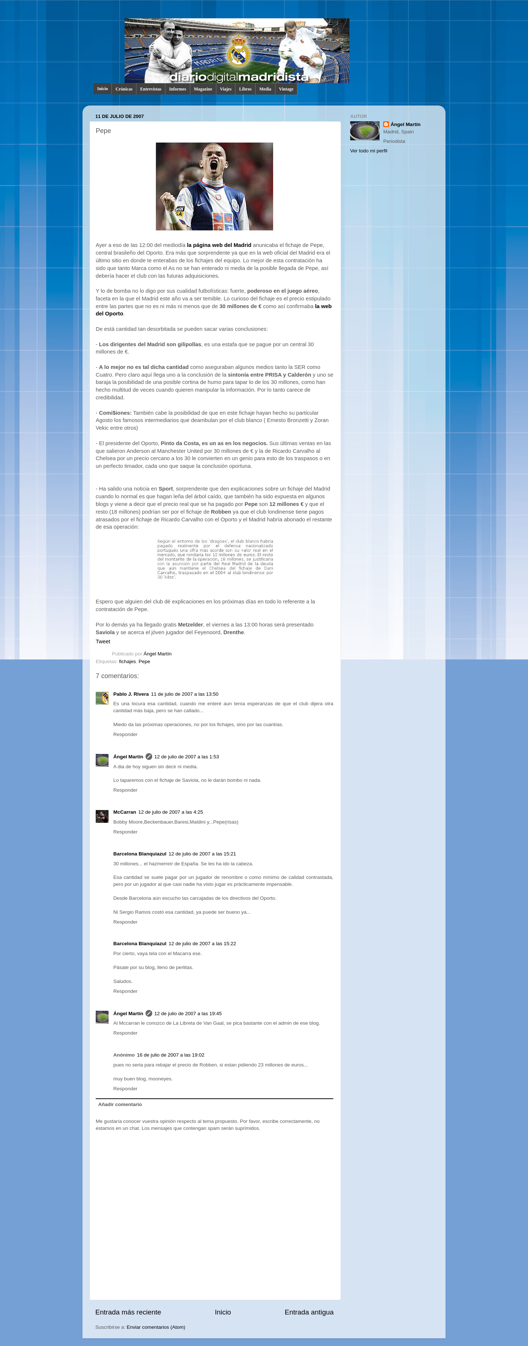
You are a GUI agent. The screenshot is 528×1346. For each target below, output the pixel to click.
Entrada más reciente (128, 1312)
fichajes (127, 661)
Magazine (203, 89)
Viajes (226, 89)
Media (265, 89)
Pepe (144, 661)
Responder (125, 734)
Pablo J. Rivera (131, 694)
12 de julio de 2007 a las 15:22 (202, 943)
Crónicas (123, 89)
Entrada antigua (309, 1312)
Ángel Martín (158, 654)
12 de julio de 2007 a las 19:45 (188, 1013)
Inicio (102, 88)
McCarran (124, 812)
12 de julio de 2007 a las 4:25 (170, 812)
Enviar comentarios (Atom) (156, 1327)
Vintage (286, 89)
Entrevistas (150, 89)
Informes (177, 89)
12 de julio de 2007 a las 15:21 (202, 854)
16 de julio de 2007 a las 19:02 (171, 1055)
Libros (245, 89)
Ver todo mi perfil (368, 151)
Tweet (103, 641)
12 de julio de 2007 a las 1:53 (186, 756)
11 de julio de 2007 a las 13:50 (185, 694)
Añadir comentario (120, 1104)
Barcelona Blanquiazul (139, 854)
